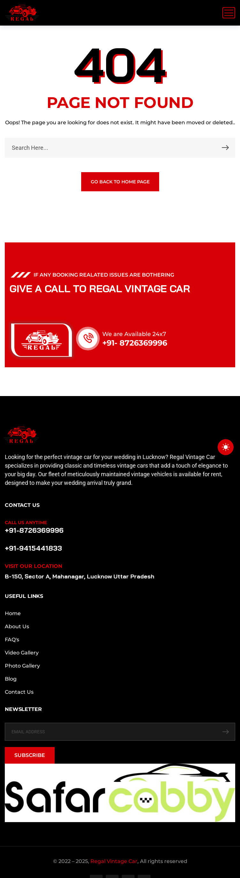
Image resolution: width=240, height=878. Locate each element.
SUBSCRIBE (29, 755)
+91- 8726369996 (134, 342)
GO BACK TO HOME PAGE (120, 182)
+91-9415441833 (33, 548)
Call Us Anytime (26, 522)
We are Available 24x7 (134, 334)
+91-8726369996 (34, 530)
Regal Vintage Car (113, 861)
